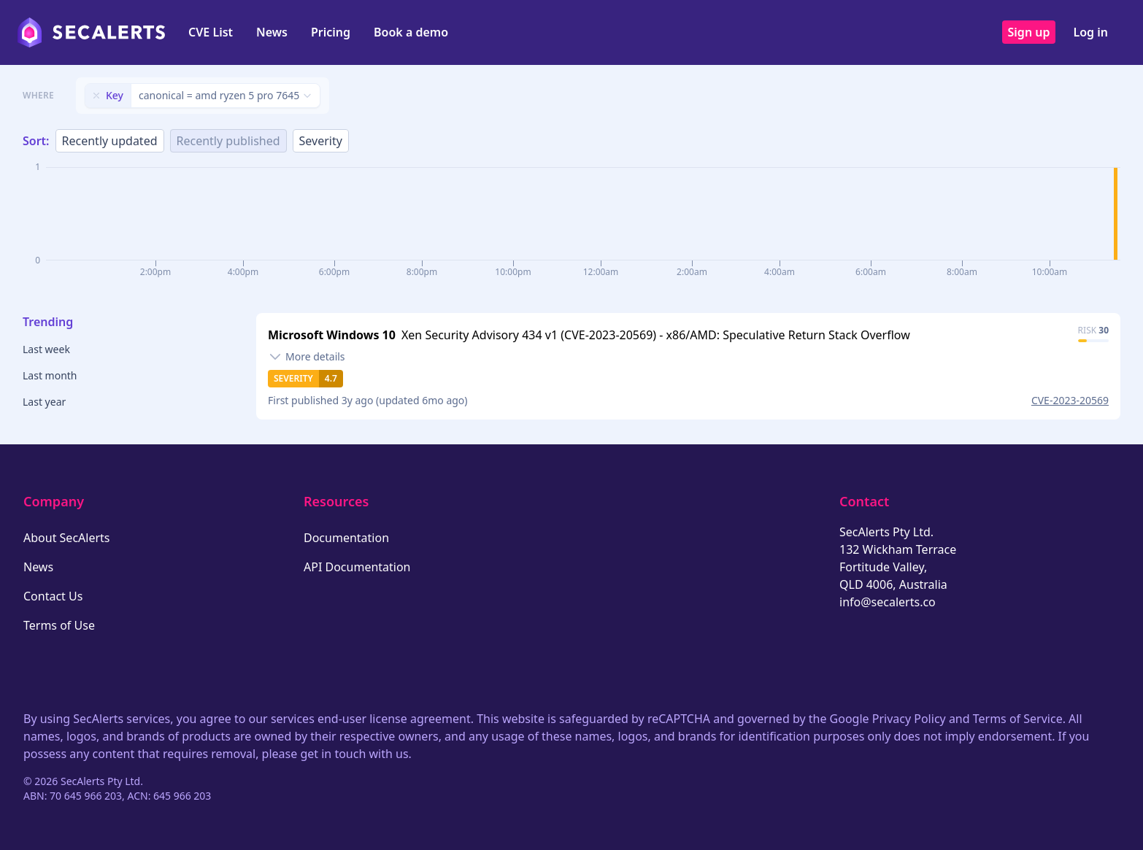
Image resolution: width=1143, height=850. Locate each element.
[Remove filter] (96, 95)
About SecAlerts (66, 538)
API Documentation (357, 567)
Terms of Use (59, 625)
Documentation (346, 538)
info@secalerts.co (887, 602)
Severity (320, 141)
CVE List (210, 32)
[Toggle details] (306, 356)
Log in (1090, 32)
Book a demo (411, 32)
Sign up (1029, 32)
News (272, 32)
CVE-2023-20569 (1070, 400)
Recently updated (110, 141)
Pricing (330, 32)
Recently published (228, 141)
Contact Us (52, 596)
